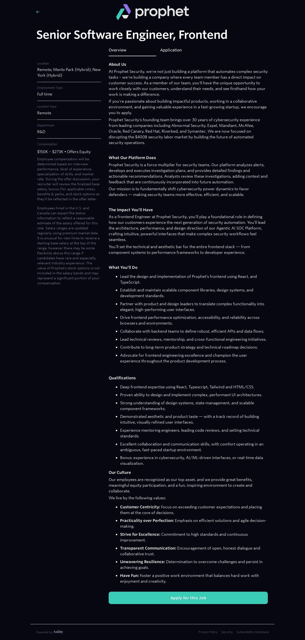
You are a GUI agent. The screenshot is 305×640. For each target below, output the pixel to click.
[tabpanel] (188, 333)
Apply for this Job (188, 597)
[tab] (132, 51)
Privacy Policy (208, 632)
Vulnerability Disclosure (253, 632)
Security (227, 632)
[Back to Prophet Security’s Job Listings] (72, 12)
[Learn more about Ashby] (49, 632)
